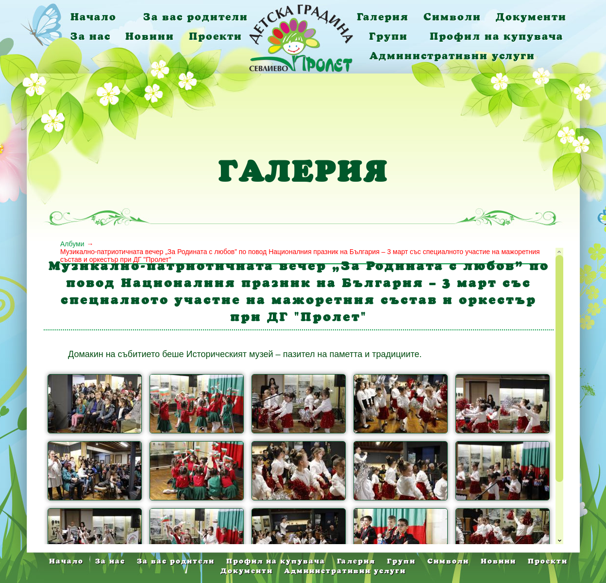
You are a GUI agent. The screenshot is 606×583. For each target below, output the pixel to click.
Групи (388, 36)
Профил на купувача (496, 36)
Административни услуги (452, 56)
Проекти (215, 36)
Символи (452, 17)
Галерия (383, 17)
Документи (531, 17)
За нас (90, 36)
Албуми (72, 244)
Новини (149, 36)
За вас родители (195, 17)
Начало (93, 17)
